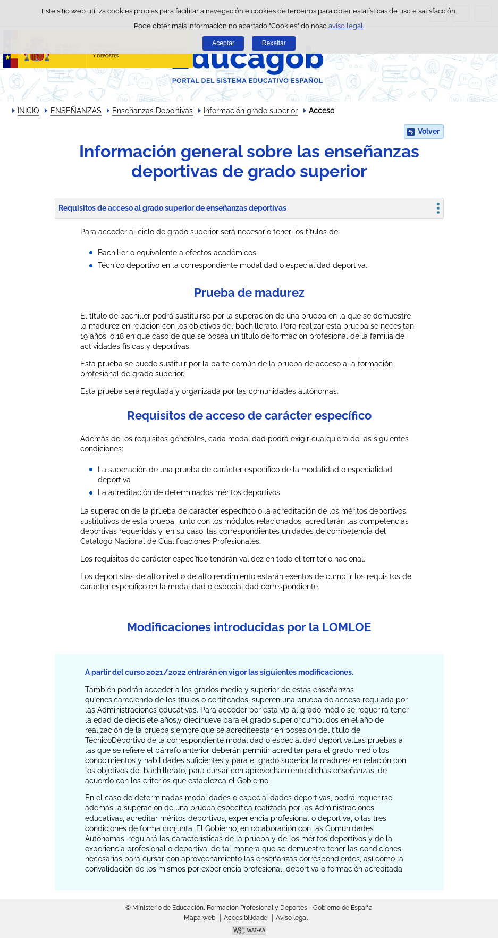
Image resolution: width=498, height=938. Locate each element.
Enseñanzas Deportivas (152, 110)
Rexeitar (274, 43)
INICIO (28, 110)
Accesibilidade (245, 918)
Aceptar (223, 43)
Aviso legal (292, 918)
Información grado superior (251, 110)
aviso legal (345, 26)
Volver (429, 131)
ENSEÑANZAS (76, 110)
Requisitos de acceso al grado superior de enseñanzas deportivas (172, 208)
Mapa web (199, 918)
